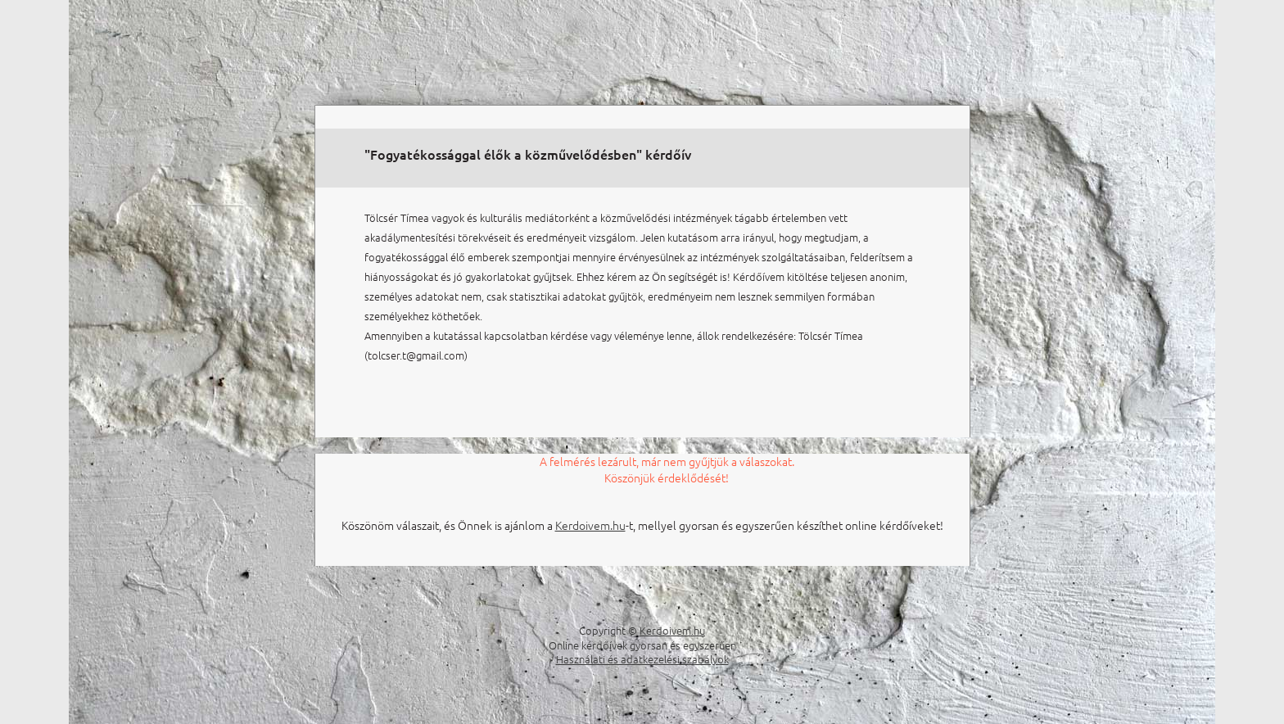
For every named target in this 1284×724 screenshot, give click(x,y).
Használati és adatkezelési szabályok (642, 659)
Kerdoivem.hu (590, 525)
